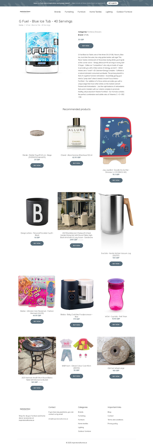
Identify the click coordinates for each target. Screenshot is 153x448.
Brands (57, 12)
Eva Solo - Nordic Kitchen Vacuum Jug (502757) (116, 256)
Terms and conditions (115, 421)
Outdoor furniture (124, 12)
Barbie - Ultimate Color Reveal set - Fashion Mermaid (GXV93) (37, 314)
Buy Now (85, 47)
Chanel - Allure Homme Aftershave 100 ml (76, 157)
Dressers (98, 34)
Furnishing (69, 12)
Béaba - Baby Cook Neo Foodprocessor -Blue (77, 317)
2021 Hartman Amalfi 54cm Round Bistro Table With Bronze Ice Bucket (37, 380)
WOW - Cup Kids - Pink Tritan (116, 318)
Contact (110, 418)
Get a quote (113, 3)
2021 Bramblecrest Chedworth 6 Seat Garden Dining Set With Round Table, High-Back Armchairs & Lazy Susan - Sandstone (76, 237)
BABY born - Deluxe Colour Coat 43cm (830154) (76, 369)
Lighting (109, 12)
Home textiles (96, 12)
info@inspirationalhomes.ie (58, 421)
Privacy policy (113, 425)
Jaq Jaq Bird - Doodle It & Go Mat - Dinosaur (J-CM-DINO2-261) (116, 173)
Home (21, 27)
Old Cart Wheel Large (116, 370)
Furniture (81, 12)
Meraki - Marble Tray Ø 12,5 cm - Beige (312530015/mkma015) (37, 158)
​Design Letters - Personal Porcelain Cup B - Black (37, 236)
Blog (109, 414)
